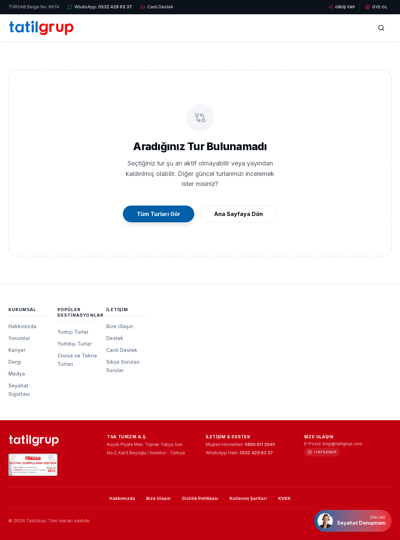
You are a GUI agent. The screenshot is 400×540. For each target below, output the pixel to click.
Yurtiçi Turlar (72, 332)
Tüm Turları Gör (158, 213)
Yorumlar (19, 338)
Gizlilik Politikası (200, 498)
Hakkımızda (22, 326)
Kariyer (16, 350)
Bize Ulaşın (119, 326)
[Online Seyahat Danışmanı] (353, 521)
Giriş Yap (341, 7)
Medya (16, 374)
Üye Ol (376, 7)
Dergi (14, 362)
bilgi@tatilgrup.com (342, 443)
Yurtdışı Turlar (74, 344)
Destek (114, 338)
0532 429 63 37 (256, 452)
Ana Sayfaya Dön (238, 213)
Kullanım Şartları (248, 498)
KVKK (284, 498)
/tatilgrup (325, 452)
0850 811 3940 (260, 444)
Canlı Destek (121, 350)
